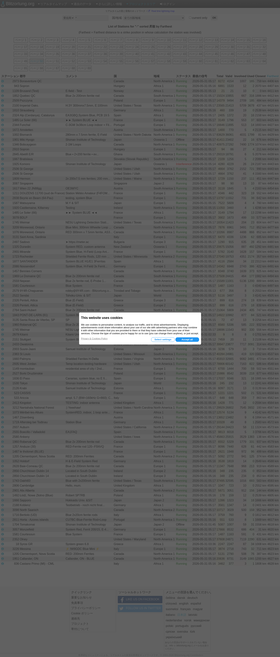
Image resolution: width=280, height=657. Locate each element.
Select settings (162, 339)
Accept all (187, 339)
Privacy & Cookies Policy (94, 338)
